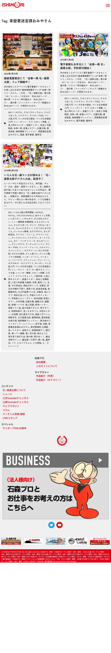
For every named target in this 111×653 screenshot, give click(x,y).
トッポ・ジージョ (30, 256)
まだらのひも (36, 231)
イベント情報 (12, 36)
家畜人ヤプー (29, 128)
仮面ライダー (32, 125)
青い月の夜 (30, 333)
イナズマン (23, 115)
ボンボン (39, 263)
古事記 (42, 285)
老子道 (38, 323)
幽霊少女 (39, 301)
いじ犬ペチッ (14, 218)
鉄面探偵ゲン (38, 330)
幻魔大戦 (41, 128)
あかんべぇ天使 (42, 215)
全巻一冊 (18, 128)
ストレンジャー (15, 250)
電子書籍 (29, 134)
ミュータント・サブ (23, 121)
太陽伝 (40, 291)
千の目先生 (17, 285)
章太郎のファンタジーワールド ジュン (29, 322)
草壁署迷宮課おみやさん (29, 325)
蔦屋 (22, 134)
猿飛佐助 (36, 317)
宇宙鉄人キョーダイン (22, 298)
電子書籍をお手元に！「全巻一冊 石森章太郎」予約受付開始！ (82, 66)
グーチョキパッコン (34, 244)
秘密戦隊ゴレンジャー (26, 131)
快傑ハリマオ (18, 304)
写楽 (34, 282)
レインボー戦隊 (23, 272)
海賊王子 (12, 317)
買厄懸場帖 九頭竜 (39, 326)
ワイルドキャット (24, 276)
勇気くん (42, 282)
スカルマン (44, 247)
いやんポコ (27, 218)
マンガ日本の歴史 (26, 118)
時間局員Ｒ (17, 311)
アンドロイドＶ (19, 237)
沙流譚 (15, 314)
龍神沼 (38, 134)
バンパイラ (17, 260)
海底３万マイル (42, 314)
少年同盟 (20, 301)
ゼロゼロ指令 (18, 253)
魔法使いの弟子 (29, 339)
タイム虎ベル (31, 253)
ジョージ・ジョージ (28, 247)
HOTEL (19, 112)
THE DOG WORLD (25, 215)
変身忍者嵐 (41, 288)
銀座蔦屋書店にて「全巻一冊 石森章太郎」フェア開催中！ (26, 80)
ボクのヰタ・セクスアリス (21, 263)
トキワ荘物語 (14, 256)
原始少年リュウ (30, 285)
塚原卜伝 (30, 288)
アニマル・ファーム (25, 234)
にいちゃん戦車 (21, 231)
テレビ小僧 (44, 253)
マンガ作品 (67, 36)
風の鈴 (29, 336)
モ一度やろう (38, 269)
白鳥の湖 (12, 320)
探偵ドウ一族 (14, 307)
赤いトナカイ (14, 330)
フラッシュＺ (29, 260)
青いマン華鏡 (18, 333)
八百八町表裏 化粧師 (21, 282)
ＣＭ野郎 (37, 342)
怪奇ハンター (41, 304)
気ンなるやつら (30, 311)
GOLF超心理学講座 (24, 212)
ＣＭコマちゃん (24, 342)
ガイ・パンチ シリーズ (24, 240)
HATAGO (39, 212)
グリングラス (18, 244)
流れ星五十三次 (26, 314)
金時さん (26, 330)
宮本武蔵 (38, 298)
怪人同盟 (29, 304)
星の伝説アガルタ (30, 307)
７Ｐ (14, 342)
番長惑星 (45, 317)
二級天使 (38, 276)
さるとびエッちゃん (33, 112)
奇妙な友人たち (21, 295)
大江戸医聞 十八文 (26, 291)
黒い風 (41, 339)
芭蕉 (45, 323)
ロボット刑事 (40, 121)
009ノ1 (11, 112)
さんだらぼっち (21, 225)
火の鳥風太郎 (24, 317)
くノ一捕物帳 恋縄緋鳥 (22, 221)
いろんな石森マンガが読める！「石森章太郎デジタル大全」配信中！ (27, 177)
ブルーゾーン (43, 260)
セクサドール (30, 250)
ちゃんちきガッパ (24, 228)
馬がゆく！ (39, 336)
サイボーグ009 (36, 115)
